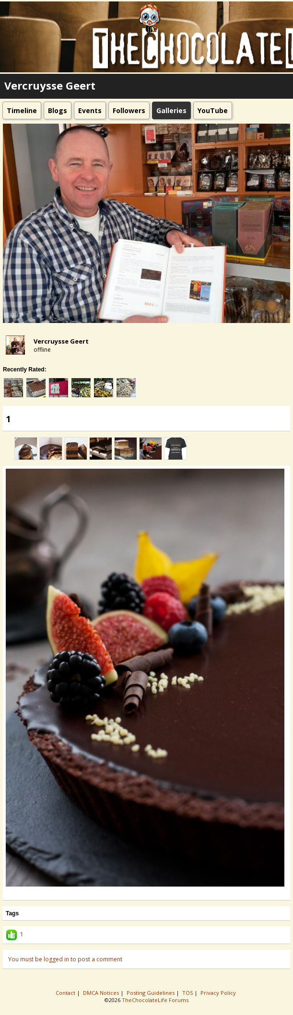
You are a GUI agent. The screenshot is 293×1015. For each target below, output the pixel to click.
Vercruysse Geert (61, 341)
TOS (188, 992)
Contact (66, 992)
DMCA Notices (101, 992)
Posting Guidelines (151, 992)
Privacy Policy (218, 992)
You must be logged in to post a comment (65, 959)
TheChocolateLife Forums (155, 999)
